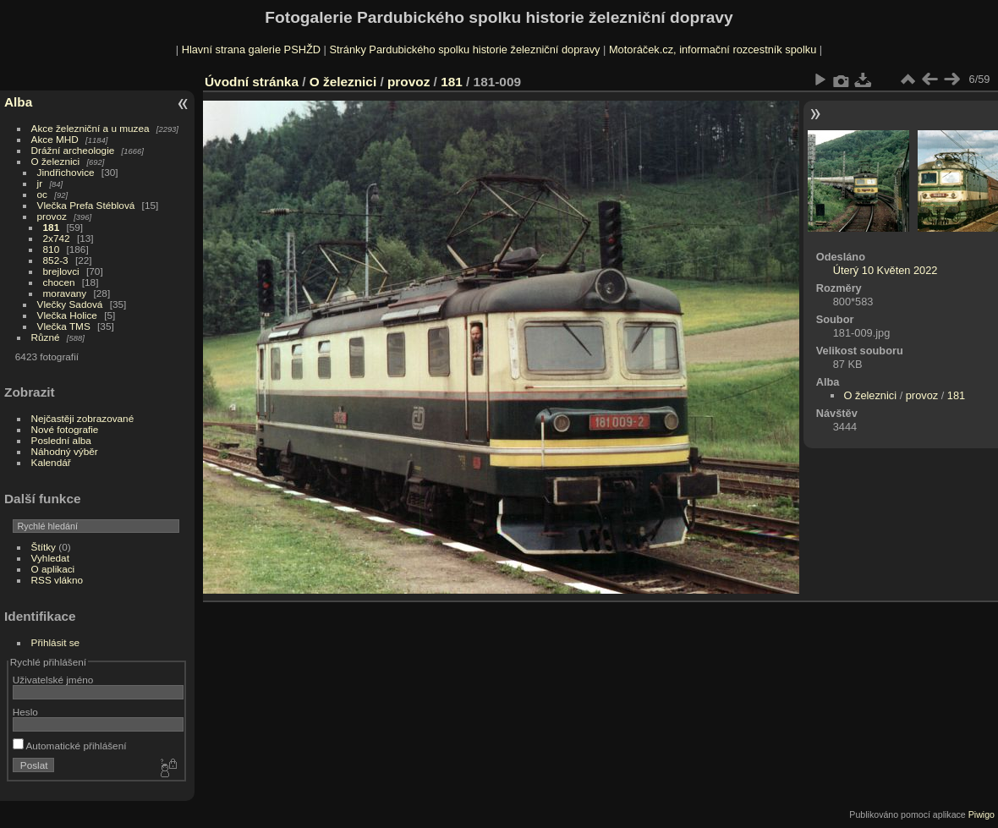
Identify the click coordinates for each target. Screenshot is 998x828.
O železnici (55, 161)
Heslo (25, 711)
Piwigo (981, 814)
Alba (18, 102)
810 (51, 249)
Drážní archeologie (73, 150)
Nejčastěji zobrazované (82, 418)
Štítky (43, 546)
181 (51, 227)
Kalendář (51, 462)
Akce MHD (55, 139)
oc (42, 194)
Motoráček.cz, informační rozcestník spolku (712, 49)
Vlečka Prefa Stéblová (86, 205)
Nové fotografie (65, 429)
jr (40, 183)
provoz (52, 216)
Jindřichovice (66, 172)
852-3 (56, 260)
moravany (65, 293)
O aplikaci (53, 568)
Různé (45, 337)
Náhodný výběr (64, 451)
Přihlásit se (55, 642)
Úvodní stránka (252, 81)
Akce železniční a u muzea (90, 128)
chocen (59, 282)
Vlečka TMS (63, 326)
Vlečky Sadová (70, 304)
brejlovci (61, 271)
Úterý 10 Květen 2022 (885, 270)
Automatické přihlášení (70, 745)
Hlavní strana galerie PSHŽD (251, 49)
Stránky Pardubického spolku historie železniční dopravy (464, 49)
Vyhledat (50, 557)
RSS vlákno (57, 579)
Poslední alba (61, 440)
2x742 (56, 238)
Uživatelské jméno (53, 679)
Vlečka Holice (67, 315)
